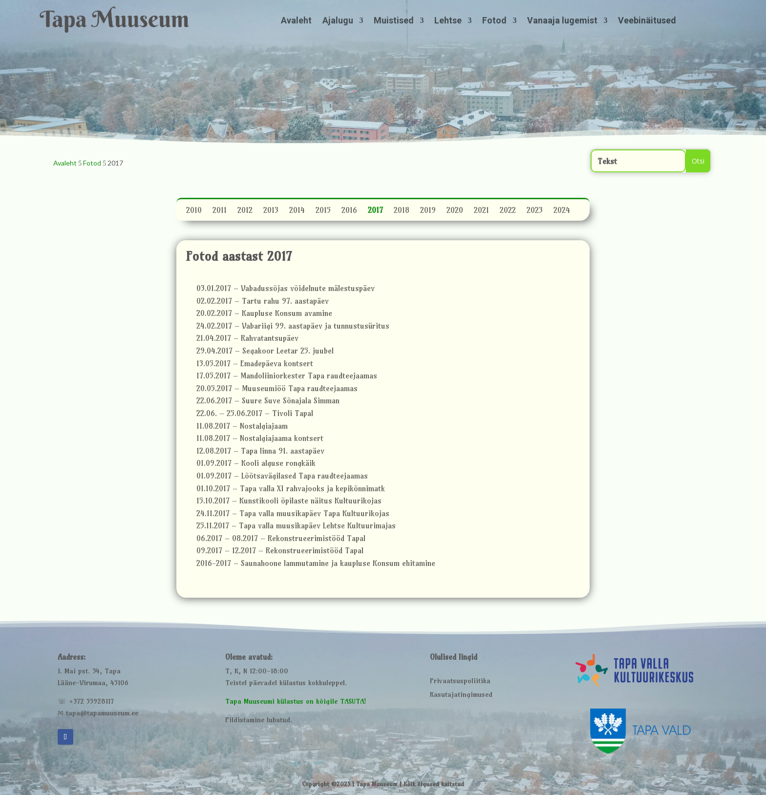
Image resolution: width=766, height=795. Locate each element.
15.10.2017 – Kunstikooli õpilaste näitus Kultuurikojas (289, 502)
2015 (323, 211)
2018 (401, 211)
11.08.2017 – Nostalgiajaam (242, 427)
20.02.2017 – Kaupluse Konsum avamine (264, 314)
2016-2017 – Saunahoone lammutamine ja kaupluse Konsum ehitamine (315, 564)
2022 (508, 211)
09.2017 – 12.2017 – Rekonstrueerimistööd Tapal (279, 551)
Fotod (494, 21)
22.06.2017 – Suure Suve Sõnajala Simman (268, 401)
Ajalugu (337, 21)
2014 (297, 211)
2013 (270, 211)
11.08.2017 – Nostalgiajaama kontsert (259, 439)
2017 (375, 211)
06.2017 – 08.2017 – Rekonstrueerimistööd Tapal (280, 539)
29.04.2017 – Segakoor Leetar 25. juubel (265, 352)
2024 (561, 211)
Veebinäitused (647, 21)
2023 (535, 211)
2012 (245, 211)
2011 (220, 211)
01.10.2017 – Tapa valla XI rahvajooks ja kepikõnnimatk (290, 489)
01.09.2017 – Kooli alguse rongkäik (256, 464)
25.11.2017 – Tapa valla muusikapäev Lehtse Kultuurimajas (296, 526)
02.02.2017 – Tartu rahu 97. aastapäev (262, 302)
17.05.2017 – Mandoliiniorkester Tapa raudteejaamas (286, 377)
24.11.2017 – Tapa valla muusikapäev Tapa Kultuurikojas (292, 514)
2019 (428, 211)
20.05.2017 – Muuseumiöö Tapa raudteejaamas (277, 389)
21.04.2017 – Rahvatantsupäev (247, 339)
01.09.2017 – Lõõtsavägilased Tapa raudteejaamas (282, 477)
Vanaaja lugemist (562, 21)
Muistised (394, 21)
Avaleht (296, 21)
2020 (455, 211)
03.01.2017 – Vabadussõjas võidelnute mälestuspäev (285, 289)
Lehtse (448, 21)
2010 (194, 211)
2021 (481, 211)
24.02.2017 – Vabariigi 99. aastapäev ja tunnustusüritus (292, 327)
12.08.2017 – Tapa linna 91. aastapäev (260, 452)
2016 (349, 211)
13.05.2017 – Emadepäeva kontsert (254, 364)
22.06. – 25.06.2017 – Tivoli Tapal (254, 414)
